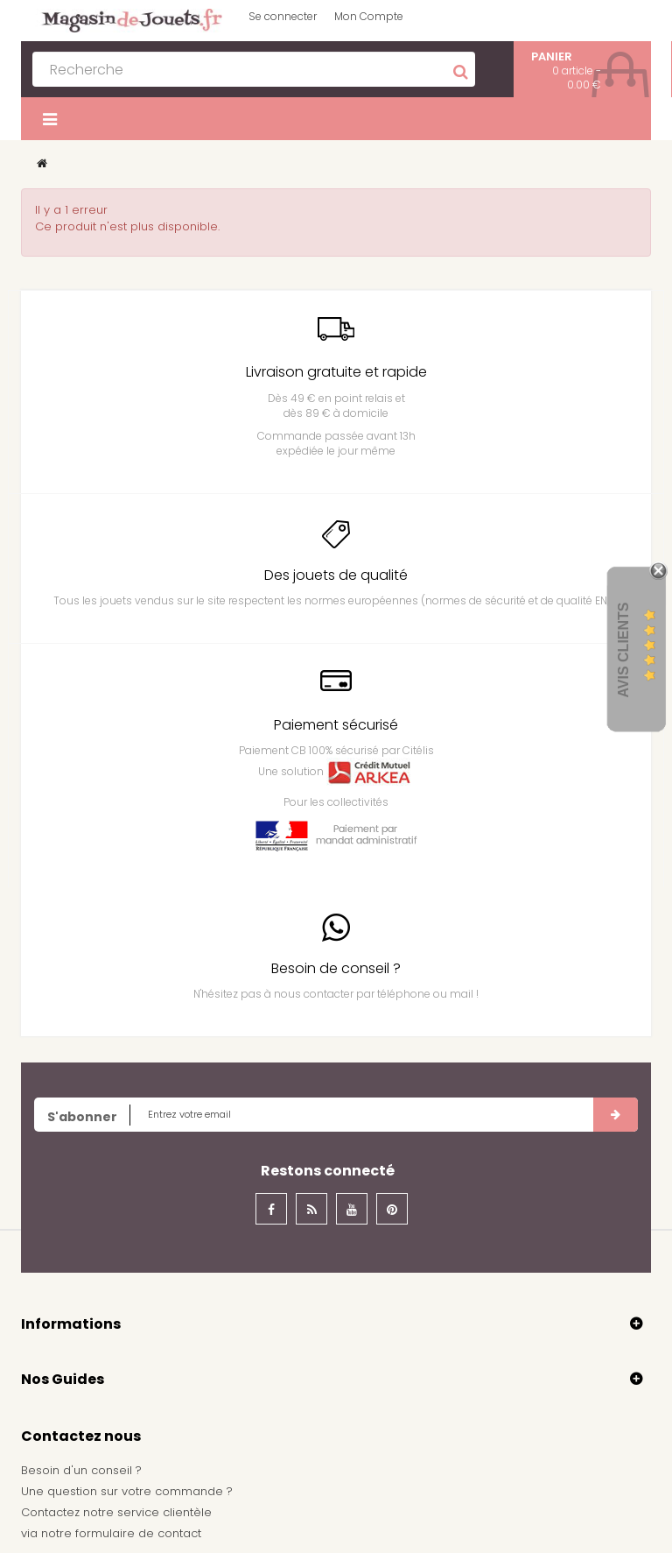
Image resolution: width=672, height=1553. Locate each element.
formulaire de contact (138, 1533)
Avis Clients (623, 649)
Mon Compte (368, 16)
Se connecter (282, 16)
